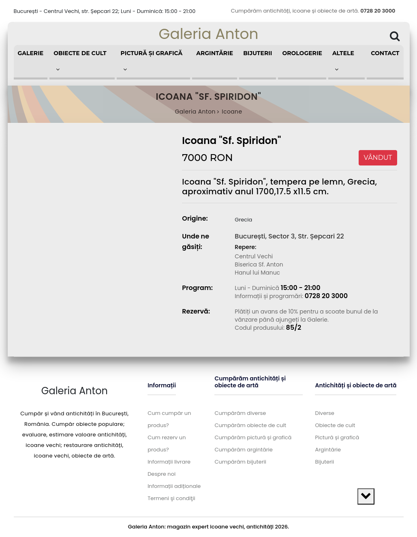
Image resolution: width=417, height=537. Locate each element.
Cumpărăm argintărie (243, 449)
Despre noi (161, 474)
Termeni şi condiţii (171, 498)
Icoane (232, 111)
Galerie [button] (31, 53)
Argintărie (214, 53)
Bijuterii (257, 53)
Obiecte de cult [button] (80, 60)
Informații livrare (169, 462)
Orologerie (302, 53)
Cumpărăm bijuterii (240, 462)
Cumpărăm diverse (240, 413)
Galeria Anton (208, 34)
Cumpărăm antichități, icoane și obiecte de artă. (313, 11)
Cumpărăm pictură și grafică (252, 437)
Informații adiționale (174, 486)
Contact (385, 53)
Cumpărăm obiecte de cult (250, 425)
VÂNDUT (378, 157)
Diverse (324, 413)
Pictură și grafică (337, 437)
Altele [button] (343, 60)
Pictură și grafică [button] (152, 60)
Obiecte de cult (335, 425)
